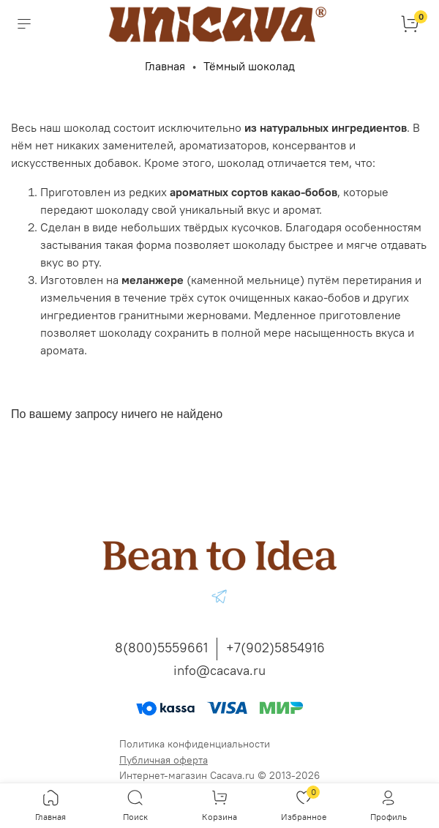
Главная (165, 66)
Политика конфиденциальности (194, 743)
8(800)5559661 (161, 647)
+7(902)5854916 (275, 647)
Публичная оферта (163, 760)
